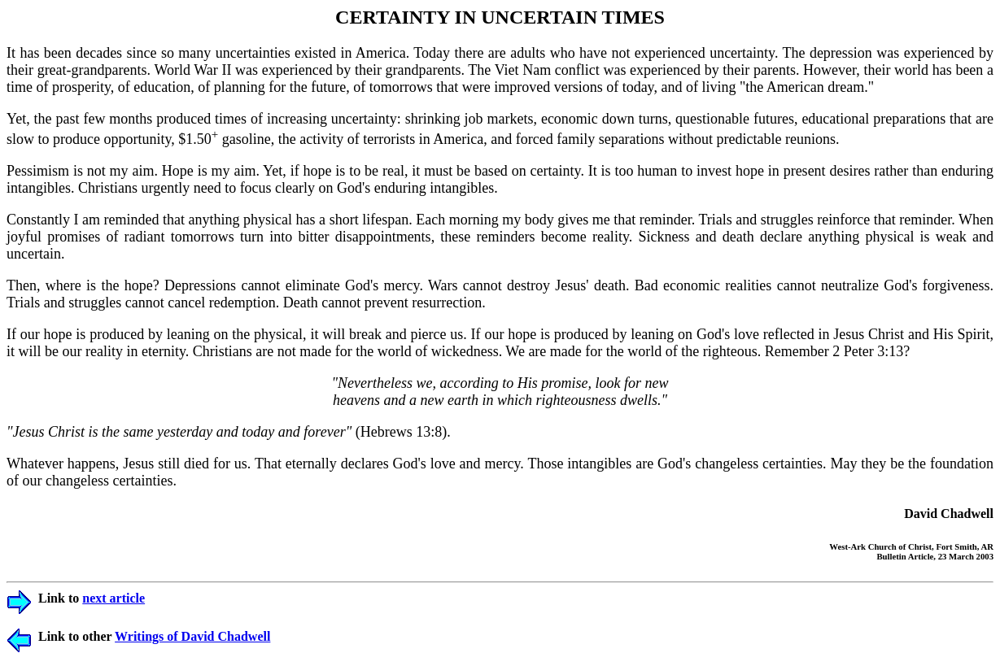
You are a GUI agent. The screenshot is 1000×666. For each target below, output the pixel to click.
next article (113, 598)
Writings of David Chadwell (192, 636)
